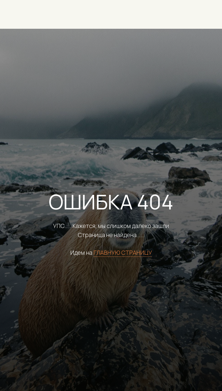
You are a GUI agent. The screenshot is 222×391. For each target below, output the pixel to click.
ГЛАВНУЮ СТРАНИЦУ (122, 253)
